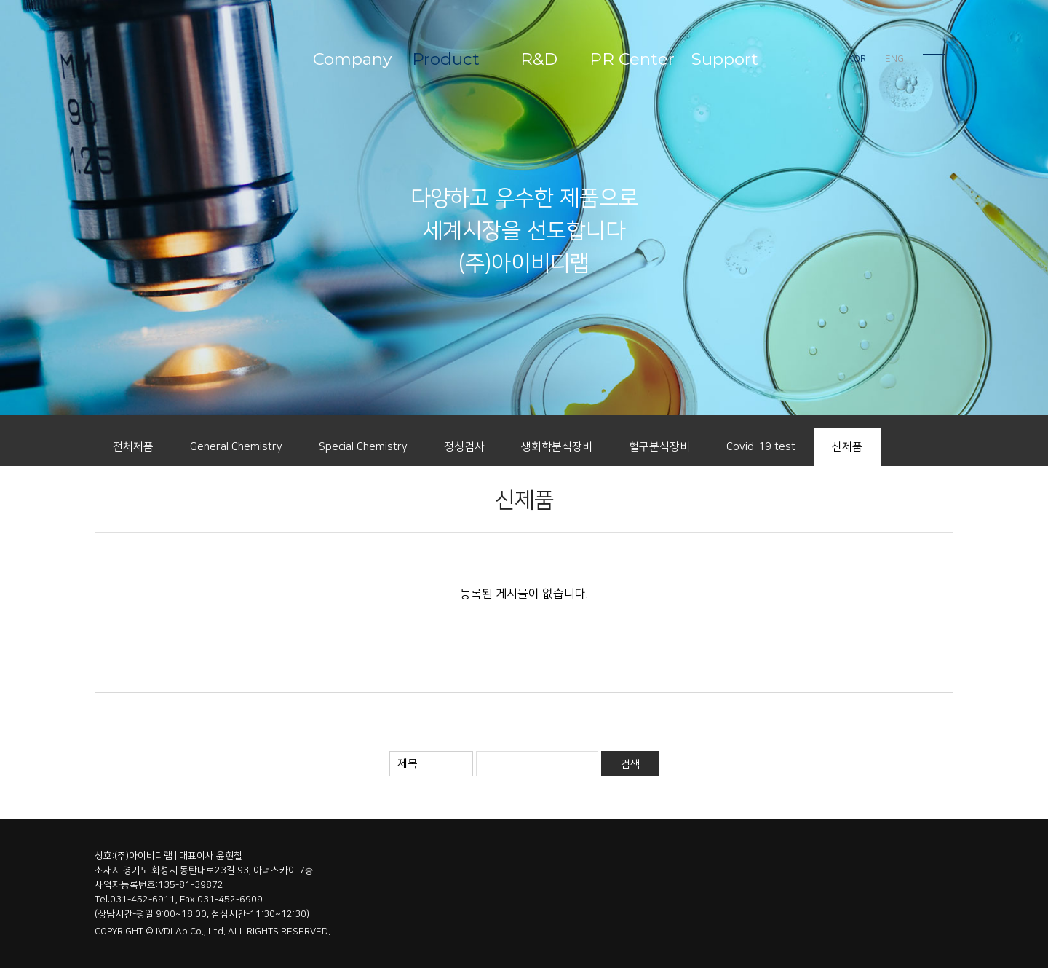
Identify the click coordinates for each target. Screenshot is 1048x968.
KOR (857, 59)
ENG (894, 59)
